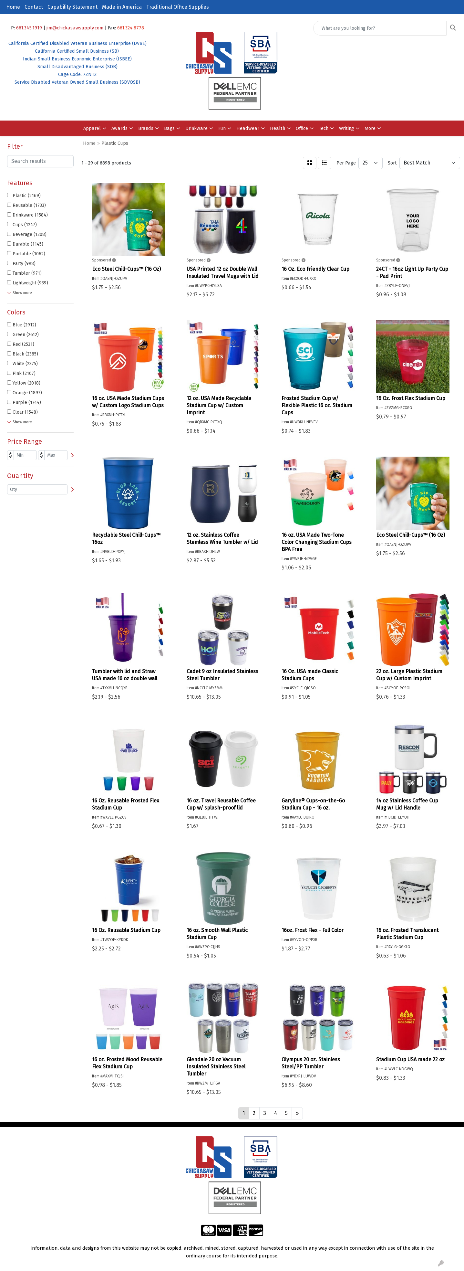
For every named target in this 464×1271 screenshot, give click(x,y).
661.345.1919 (29, 28)
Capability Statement (72, 7)
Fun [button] (222, 128)
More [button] (370, 128)
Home (13, 7)
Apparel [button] (92, 128)
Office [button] (302, 128)
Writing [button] (346, 128)
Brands (145, 128)
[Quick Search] (380, 28)
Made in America (122, 7)
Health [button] (277, 128)
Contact (34, 7)
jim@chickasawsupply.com (74, 28)
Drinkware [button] (196, 128)
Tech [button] (323, 128)
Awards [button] (119, 128)
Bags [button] (169, 128)
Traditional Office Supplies (177, 7)
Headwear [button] (247, 128)
